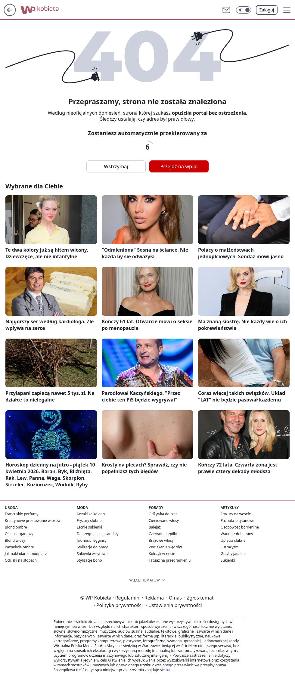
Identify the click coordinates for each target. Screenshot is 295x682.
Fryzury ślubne (89, 520)
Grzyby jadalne (233, 553)
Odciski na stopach (21, 560)
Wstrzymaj (116, 166)
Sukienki (228, 560)
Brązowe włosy (161, 540)
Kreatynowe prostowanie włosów (33, 520)
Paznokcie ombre (19, 547)
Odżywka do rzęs (163, 513)
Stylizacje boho (89, 560)
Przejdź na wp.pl (178, 166)
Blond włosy (15, 540)
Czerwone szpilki (163, 533)
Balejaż (155, 527)
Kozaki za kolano (91, 513)
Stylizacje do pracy (92, 547)
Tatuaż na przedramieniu (170, 560)
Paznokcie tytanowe (237, 520)
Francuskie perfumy (21, 513)
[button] (287, 10)
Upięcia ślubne (233, 540)
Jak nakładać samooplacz (26, 553)
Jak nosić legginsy (92, 540)
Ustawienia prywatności (174, 605)
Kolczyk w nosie (162, 553)
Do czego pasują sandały (98, 533)
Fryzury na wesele (236, 513)
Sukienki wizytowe (92, 553)
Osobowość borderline (240, 527)
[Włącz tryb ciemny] (243, 10)
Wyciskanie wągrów (165, 547)
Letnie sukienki (89, 527)
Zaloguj (266, 10)
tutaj (169, 669)
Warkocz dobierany (237, 533)
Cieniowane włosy (164, 520)
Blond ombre (16, 527)
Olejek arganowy (19, 533)
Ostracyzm (230, 547)
